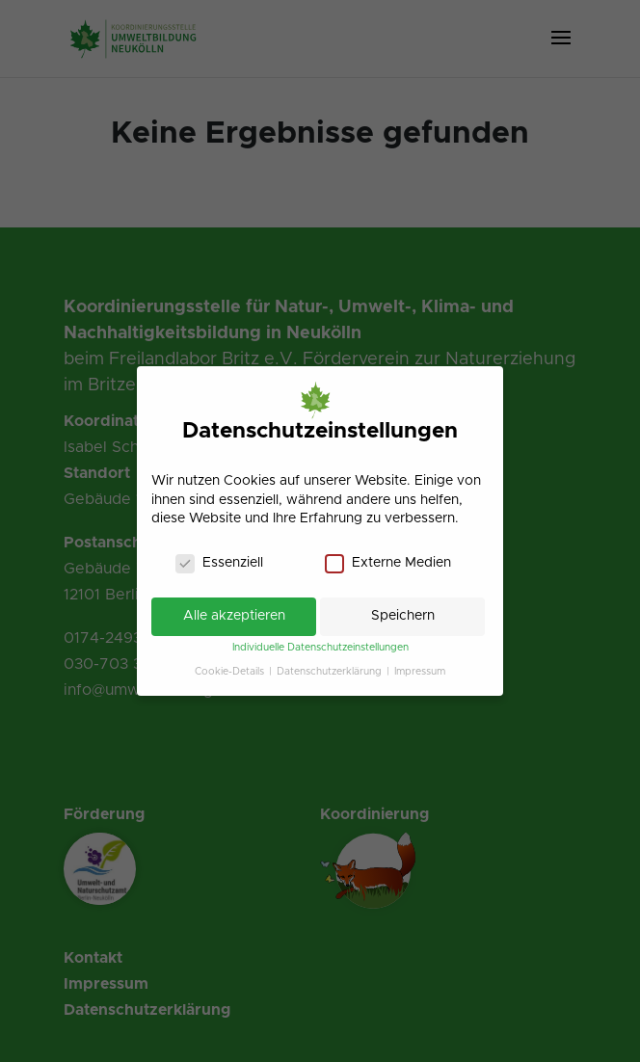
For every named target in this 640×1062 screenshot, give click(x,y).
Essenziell (219, 563)
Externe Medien (388, 563)
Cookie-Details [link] (231, 672)
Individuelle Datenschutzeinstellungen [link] (320, 647)
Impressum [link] (419, 672)
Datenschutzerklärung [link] (331, 672)
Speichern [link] (403, 616)
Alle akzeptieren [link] (234, 616)
